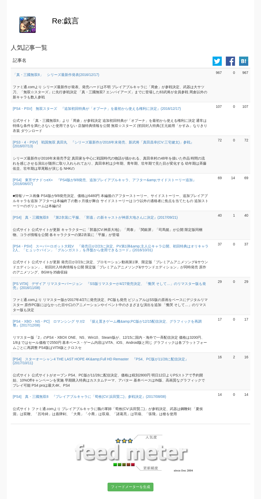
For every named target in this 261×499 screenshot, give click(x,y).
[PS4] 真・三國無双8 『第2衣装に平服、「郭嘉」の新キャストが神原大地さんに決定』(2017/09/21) (95, 217)
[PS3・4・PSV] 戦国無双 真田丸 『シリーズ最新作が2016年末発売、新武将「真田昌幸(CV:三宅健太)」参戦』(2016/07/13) (103, 144)
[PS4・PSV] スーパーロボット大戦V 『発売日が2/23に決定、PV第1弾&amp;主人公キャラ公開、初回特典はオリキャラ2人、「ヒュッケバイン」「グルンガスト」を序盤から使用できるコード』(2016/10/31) (110, 248)
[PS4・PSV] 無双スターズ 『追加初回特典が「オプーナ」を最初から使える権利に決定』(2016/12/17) (97, 109)
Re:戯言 (65, 21)
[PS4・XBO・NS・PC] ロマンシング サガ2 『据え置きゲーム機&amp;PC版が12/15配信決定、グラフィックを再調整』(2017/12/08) (107, 323)
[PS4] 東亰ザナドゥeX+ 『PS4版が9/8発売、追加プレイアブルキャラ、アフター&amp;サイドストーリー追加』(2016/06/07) (104, 182)
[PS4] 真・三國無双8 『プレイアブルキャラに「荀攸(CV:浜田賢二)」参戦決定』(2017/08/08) (89, 397)
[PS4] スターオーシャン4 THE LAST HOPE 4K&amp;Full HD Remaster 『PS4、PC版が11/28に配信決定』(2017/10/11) (101, 361)
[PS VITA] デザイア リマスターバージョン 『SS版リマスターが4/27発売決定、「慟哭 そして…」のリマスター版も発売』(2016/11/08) (109, 286)
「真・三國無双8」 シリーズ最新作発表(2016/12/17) (56, 75)
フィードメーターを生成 (130, 487)
